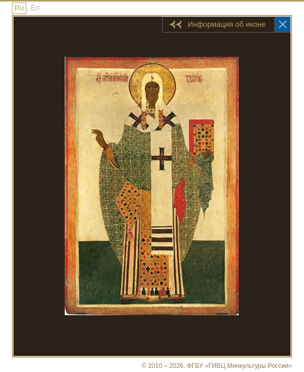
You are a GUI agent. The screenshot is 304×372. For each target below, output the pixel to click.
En (35, 8)
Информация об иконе (226, 24)
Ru (19, 8)
